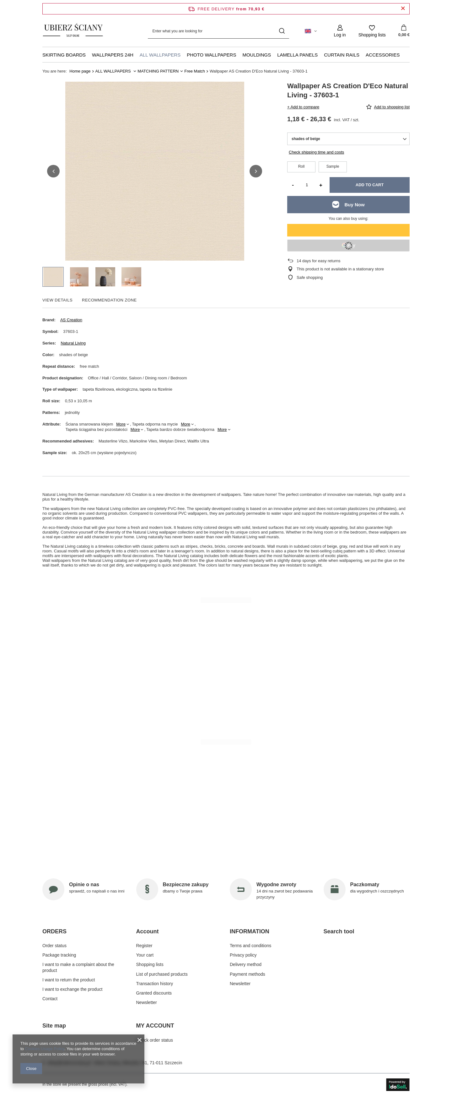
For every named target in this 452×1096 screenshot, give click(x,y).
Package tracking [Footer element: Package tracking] (59, 955)
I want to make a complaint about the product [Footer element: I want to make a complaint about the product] (78, 967)
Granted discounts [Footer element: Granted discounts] (154, 993)
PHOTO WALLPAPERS (211, 54)
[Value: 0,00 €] (404, 31)
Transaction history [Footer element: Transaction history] (154, 983)
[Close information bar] (403, 8)
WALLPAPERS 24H (112, 54)
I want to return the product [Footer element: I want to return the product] (68, 979)
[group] (154, 171)
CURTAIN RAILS (341, 54)
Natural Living (73, 343)
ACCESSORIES (383, 54)
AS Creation (71, 319)
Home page (79, 71)
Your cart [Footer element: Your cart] (145, 955)
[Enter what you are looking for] (218, 31)
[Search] (282, 31)
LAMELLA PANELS (297, 54)
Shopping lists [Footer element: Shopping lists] (150, 964)
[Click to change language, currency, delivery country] (311, 31)
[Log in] (340, 31)
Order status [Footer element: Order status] (54, 945)
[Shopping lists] (372, 31)
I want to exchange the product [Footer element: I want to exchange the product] (72, 989)
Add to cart (370, 184)
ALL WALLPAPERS (160, 54)
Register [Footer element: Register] (144, 945)
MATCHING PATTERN (158, 71)
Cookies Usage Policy (44, 1048)
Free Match (194, 71)
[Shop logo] (73, 31)
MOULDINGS (256, 54)
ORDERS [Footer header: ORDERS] (54, 931)
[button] (53, 171)
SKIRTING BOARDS (64, 54)
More (121, 424)
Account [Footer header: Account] (147, 931)
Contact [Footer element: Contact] (49, 998)
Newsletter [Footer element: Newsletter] (146, 1002)
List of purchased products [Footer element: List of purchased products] (162, 974)
